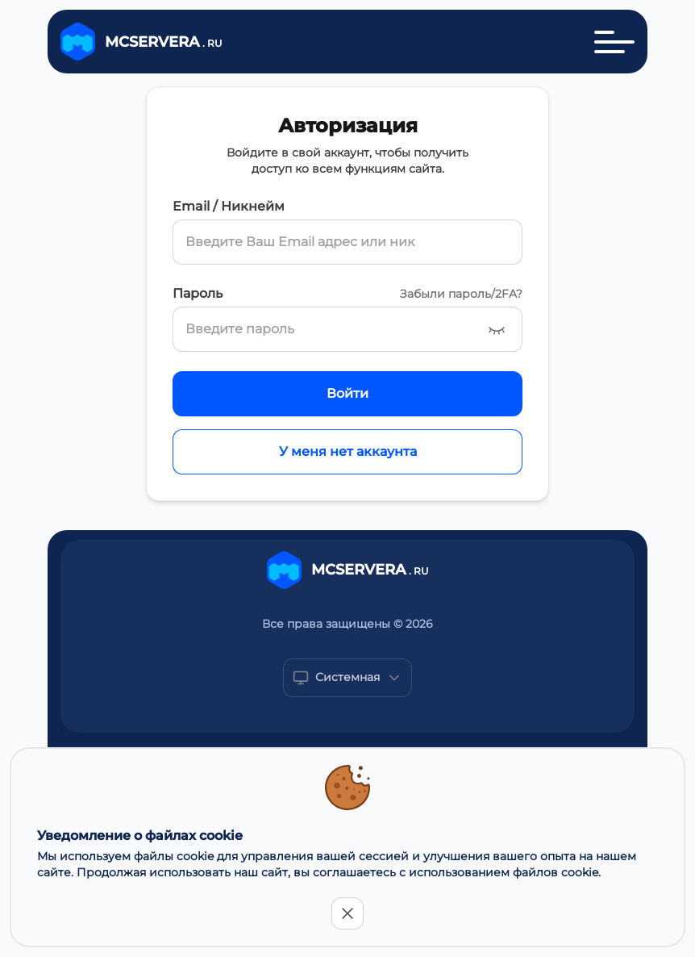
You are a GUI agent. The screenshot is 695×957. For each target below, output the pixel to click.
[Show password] (497, 329)
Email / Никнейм (229, 206)
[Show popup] (347, 677)
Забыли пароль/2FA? (461, 293)
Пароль (198, 293)
